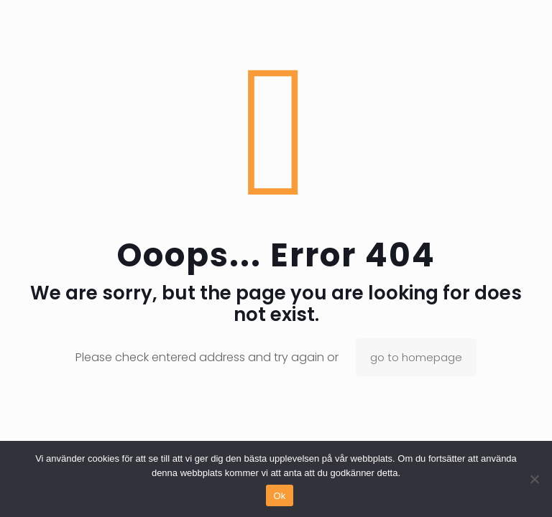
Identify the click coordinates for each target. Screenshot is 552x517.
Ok (279, 495)
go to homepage (416, 357)
